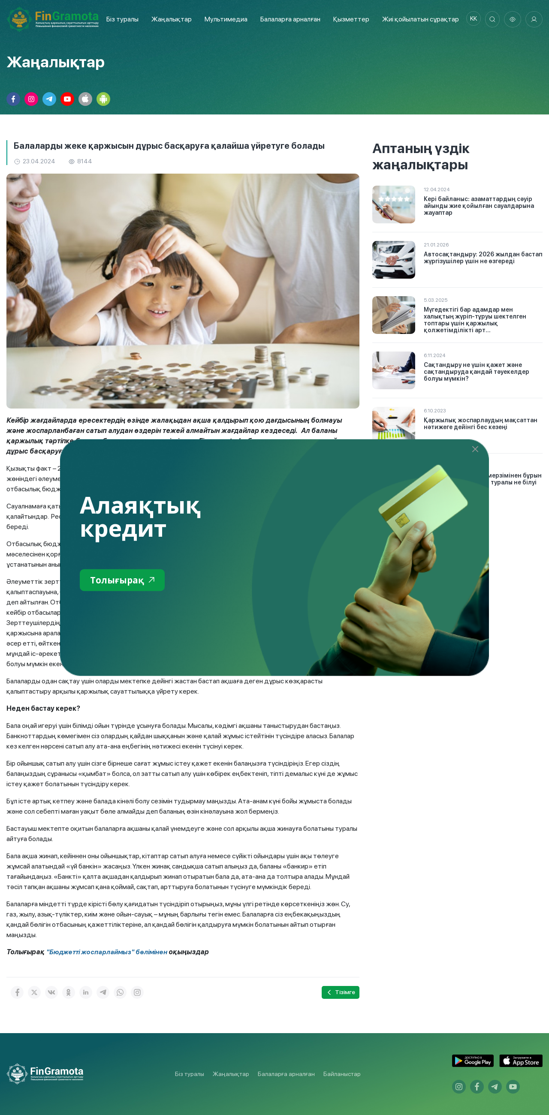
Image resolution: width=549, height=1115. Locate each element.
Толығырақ (126, 581)
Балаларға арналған (286, 1073)
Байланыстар (342, 1073)
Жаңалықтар (169, 19)
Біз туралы (120, 19)
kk (469, 19)
